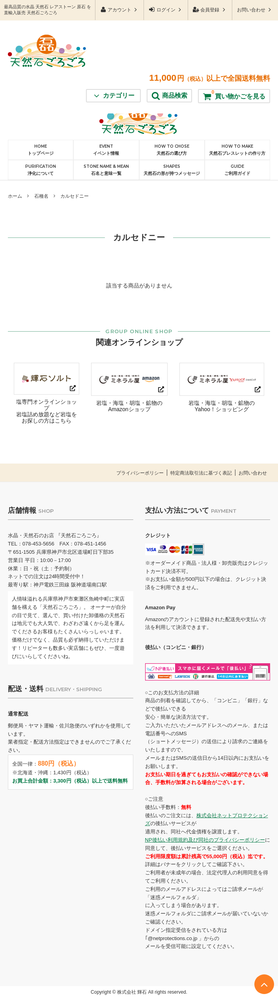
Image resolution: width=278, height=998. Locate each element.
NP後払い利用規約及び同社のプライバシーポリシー (205, 840)
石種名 (41, 196)
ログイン (166, 9)
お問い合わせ (255, 9)
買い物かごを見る (234, 48)
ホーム (15, 196)
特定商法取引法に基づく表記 (196, 473)
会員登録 (210, 9)
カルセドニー (74, 196)
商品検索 (169, 49)
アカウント (119, 9)
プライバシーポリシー (130, 473)
